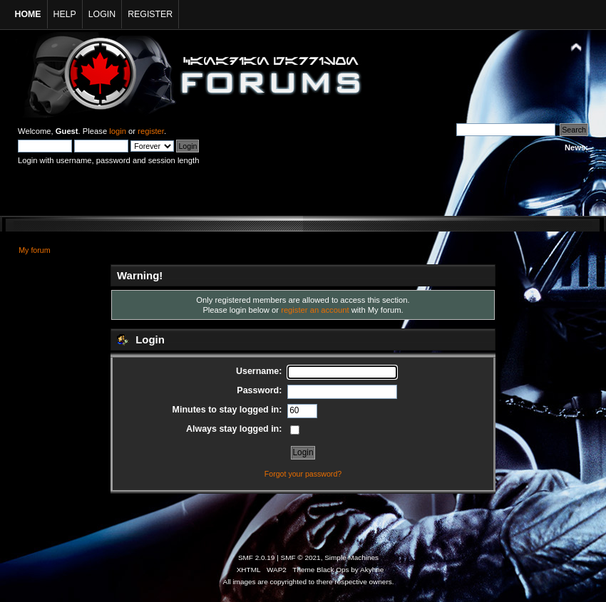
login (117, 131)
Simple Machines (351, 557)
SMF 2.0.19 (256, 557)
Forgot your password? (303, 473)
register (151, 131)
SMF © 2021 (301, 557)
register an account (315, 310)
